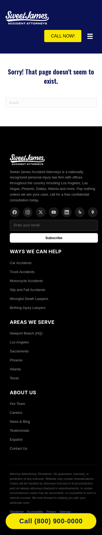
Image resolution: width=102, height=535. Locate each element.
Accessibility (35, 511)
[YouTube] (54, 212)
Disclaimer (17, 511)
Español (16, 439)
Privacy (51, 511)
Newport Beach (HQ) (26, 333)
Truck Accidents (22, 272)
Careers (16, 413)
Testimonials (19, 430)
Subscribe (53, 238)
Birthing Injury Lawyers (28, 308)
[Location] (93, 212)
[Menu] (90, 36)
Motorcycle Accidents (26, 281)
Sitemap (64, 511)
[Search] (51, 102)
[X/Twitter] (41, 212)
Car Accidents (20, 263)
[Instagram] (28, 212)
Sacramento (19, 351)
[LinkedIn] (67, 212)
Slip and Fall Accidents (27, 290)
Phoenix (16, 360)
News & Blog (20, 422)
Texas (14, 378)
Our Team (17, 404)
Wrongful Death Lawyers (29, 299)
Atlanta (15, 369)
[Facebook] (15, 212)
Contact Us (18, 448)
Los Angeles (19, 342)
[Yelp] (80, 212)
